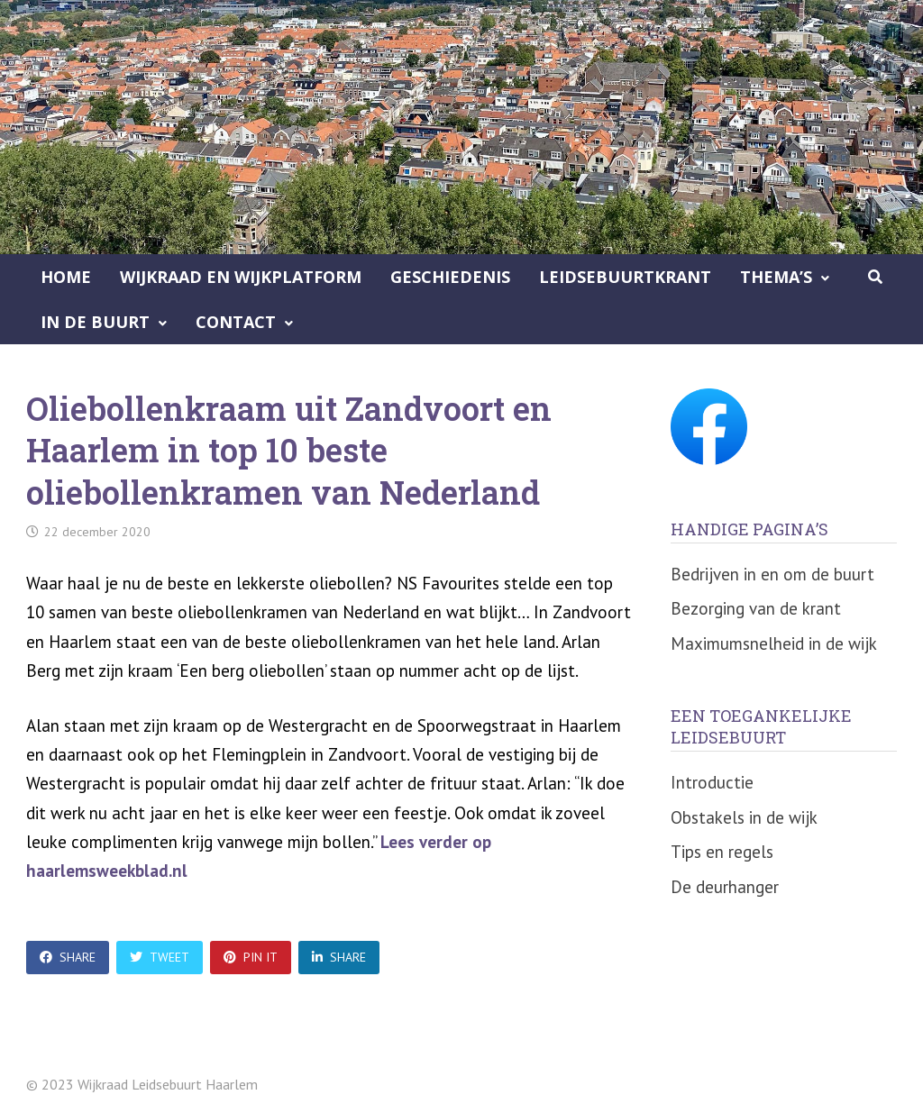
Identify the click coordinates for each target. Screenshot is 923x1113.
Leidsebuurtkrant (625, 276)
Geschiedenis (450, 276)
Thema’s (776, 276)
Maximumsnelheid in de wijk (774, 643)
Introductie (712, 782)
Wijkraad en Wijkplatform (240, 276)
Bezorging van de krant (756, 608)
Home (66, 276)
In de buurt (95, 322)
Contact (236, 322)
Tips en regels (722, 851)
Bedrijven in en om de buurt (772, 574)
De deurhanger (725, 887)
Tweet (159, 957)
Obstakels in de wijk (744, 817)
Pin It (251, 957)
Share (68, 957)
